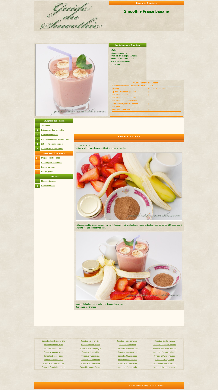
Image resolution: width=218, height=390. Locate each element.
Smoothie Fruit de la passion (164, 363)
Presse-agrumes (48, 167)
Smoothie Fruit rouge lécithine (164, 348)
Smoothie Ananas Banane (90, 367)
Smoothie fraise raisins (90, 356)
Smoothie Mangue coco (127, 356)
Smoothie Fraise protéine (53, 348)
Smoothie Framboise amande (164, 345)
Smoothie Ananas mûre (53, 345)
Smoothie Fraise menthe (90, 360)
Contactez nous (48, 186)
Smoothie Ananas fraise (53, 360)
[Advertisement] (165, 61)
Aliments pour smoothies (52, 149)
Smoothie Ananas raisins (127, 352)
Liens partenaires (48, 181)
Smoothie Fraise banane (90, 363)
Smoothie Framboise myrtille (53, 341)
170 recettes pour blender (52, 144)
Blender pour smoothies (51, 163)
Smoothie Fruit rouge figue (90, 348)
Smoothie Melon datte (127, 345)
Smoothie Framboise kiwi (127, 348)
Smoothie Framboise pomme (53, 367)
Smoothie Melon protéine (90, 341)
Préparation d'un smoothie (52, 130)
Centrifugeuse (47, 172)
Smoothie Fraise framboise (53, 363)
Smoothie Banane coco (53, 356)
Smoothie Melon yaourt (90, 345)
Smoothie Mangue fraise (53, 352)
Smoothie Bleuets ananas (164, 367)
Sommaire (45, 125)
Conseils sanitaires (49, 135)
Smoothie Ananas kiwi (90, 352)
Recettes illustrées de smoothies (55, 139)
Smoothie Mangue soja (164, 360)
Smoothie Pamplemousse (164, 356)
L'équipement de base (50, 158)
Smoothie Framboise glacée (164, 352)
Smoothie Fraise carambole (128, 341)
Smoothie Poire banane (127, 360)
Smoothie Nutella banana (164, 341)
